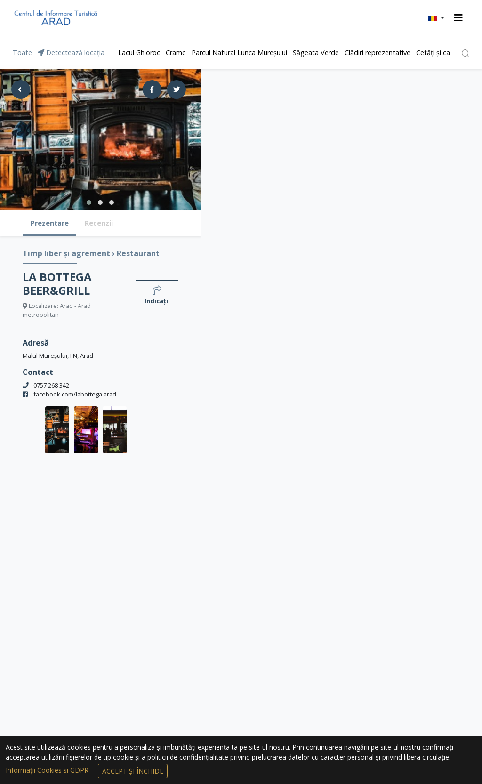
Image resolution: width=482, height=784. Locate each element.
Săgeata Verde (316, 52)
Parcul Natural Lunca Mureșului (239, 52)
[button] (436, 18)
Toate (22, 52)
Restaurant (138, 253)
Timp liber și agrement (67, 253)
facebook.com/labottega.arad (74, 394)
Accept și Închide (132, 771)
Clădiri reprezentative (377, 52)
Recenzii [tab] (99, 222)
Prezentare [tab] (50, 222)
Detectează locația (71, 52)
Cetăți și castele (440, 52)
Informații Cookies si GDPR (48, 770)
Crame (176, 52)
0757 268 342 (51, 385)
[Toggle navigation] (458, 18)
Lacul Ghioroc (139, 52)
